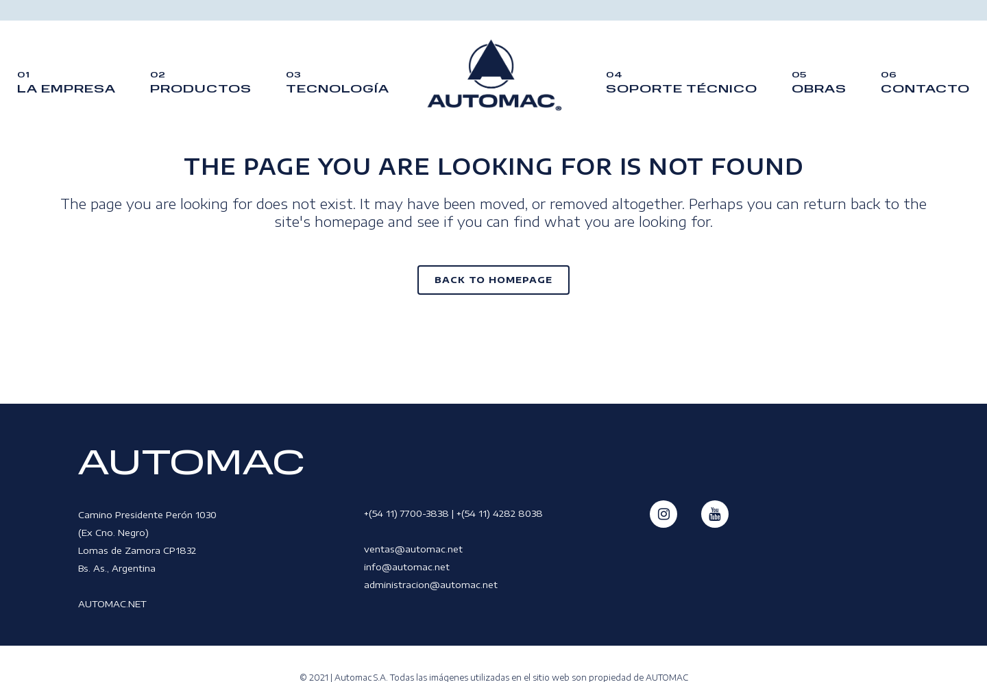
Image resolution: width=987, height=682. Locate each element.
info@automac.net (407, 566)
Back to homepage (493, 279)
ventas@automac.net (413, 549)
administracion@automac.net (431, 584)
